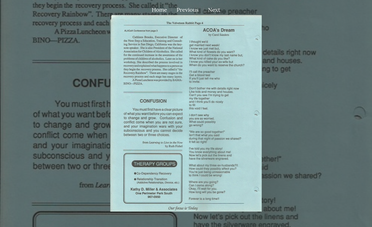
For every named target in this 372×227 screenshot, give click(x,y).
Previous (188, 9)
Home (159, 9)
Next (214, 9)
